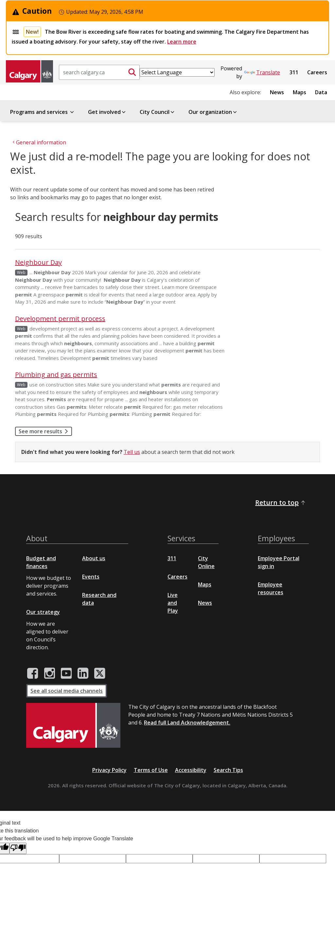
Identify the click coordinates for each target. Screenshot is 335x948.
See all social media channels (66, 690)
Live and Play (173, 602)
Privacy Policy (109, 770)
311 (294, 72)
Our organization (213, 112)
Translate (262, 72)
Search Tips (228, 770)
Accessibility (190, 770)
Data (321, 92)
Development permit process (60, 318)
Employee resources (270, 588)
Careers (317, 72)
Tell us (132, 452)
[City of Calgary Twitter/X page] (99, 673)
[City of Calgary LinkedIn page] (83, 673)
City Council (157, 112)
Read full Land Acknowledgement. (187, 722)
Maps (299, 92)
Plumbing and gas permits (56, 374)
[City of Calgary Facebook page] (32, 673)
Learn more (181, 41)
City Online (206, 562)
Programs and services (42, 112)
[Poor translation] (17, 848)
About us (93, 558)
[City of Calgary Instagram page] (49, 673)
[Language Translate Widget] (177, 72)
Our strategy (43, 612)
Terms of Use (151, 770)
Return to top (280, 502)
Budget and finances (41, 562)
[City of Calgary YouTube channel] (66, 673)
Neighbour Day (38, 262)
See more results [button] (45, 431)
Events (90, 576)
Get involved (107, 112)
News (277, 92)
